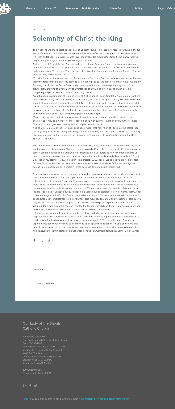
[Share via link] (48, 240)
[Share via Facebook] (34, 240)
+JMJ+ (26, 398)
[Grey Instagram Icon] (25, 386)
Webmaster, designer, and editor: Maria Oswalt (105, 398)
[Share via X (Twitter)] (41, 240)
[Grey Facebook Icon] (30, 386)
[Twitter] (35, 386)
